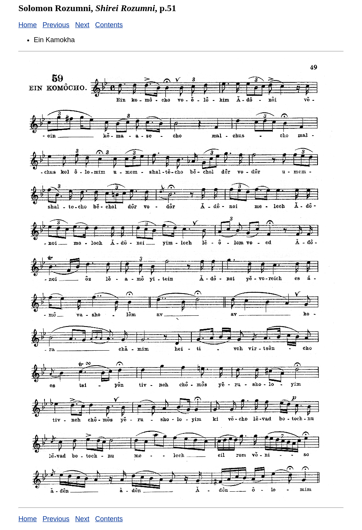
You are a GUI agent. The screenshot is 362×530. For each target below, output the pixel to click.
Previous (56, 25)
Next (82, 25)
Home (27, 25)
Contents (109, 25)
